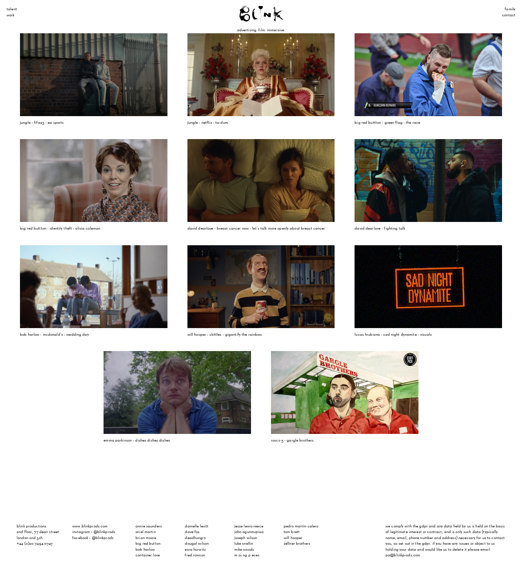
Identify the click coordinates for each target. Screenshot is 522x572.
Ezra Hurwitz (195, 550)
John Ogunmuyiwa (249, 532)
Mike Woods (244, 550)
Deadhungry (195, 538)
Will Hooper (293, 538)
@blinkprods (104, 532)
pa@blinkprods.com (403, 555)
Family (510, 9)
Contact (508, 15)
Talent (12, 9)
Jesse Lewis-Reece (248, 526)
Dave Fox (192, 532)
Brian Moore (145, 538)
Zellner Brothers (297, 544)
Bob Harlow (145, 550)
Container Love (147, 555)
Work (11, 15)
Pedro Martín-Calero (301, 526)
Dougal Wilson (197, 544)
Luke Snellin (243, 544)
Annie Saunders (148, 526)
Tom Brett (292, 532)
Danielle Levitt (196, 526)
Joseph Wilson (245, 538)
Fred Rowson (195, 555)
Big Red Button (147, 544)
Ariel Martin (145, 532)
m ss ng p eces (247, 555)
